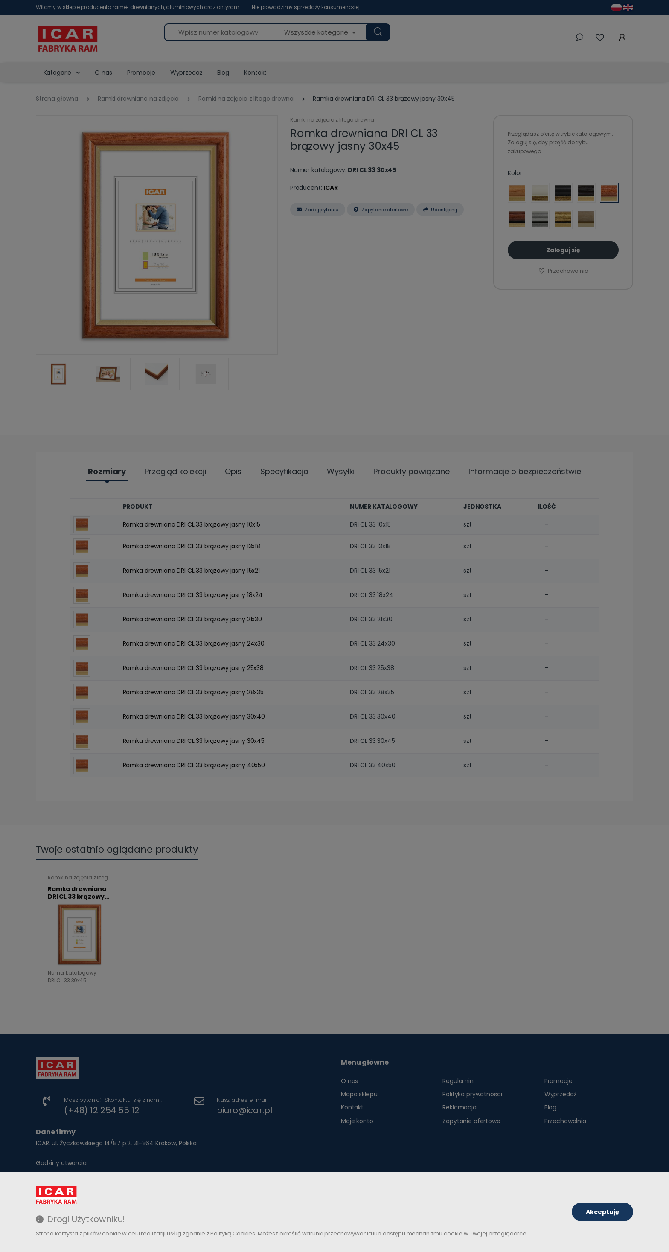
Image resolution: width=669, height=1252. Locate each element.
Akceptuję (602, 1212)
